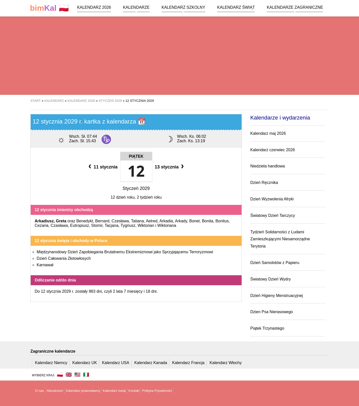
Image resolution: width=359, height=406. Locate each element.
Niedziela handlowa (267, 166)
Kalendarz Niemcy (51, 363)
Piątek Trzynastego (267, 328)
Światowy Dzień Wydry (270, 279)
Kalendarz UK (84, 363)
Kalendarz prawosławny (83, 391)
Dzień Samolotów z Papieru (274, 263)
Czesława (120, 221)
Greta (61, 221)
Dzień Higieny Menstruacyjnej (276, 295)
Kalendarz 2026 (94, 7)
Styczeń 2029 (136, 188)
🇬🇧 (69, 374)
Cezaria (41, 225)
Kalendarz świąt (236, 7)
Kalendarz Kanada (150, 363)
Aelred (151, 221)
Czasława (59, 225)
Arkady (181, 221)
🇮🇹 (86, 374)
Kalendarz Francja (188, 363)
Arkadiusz (44, 221)
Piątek (136, 156)
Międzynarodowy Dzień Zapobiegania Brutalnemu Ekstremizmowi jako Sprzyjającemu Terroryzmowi (125, 252)
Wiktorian (146, 225)
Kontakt (133, 391)
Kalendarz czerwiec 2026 (272, 150)
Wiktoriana (166, 225)
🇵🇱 (49, 8)
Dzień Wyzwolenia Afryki (272, 199)
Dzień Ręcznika (264, 182)
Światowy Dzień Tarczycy (272, 215)
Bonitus (222, 221)
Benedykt (84, 221)
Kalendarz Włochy (226, 363)
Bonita (207, 221)
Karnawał (45, 265)
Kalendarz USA (115, 363)
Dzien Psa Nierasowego (271, 312)
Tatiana (137, 221)
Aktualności (55, 391)
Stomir (96, 225)
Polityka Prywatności (157, 391)
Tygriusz (127, 225)
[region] (179, 55)
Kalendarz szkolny (183, 7)
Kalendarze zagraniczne (295, 7)
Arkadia (166, 221)
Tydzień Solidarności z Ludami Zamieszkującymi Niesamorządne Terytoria (280, 239)
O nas (39, 391)
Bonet (194, 221)
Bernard (102, 221)
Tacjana (111, 225)
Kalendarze (136, 7)
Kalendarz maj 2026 (268, 133)
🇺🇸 (77, 374)
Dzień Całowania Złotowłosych (64, 258)
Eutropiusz (79, 225)
